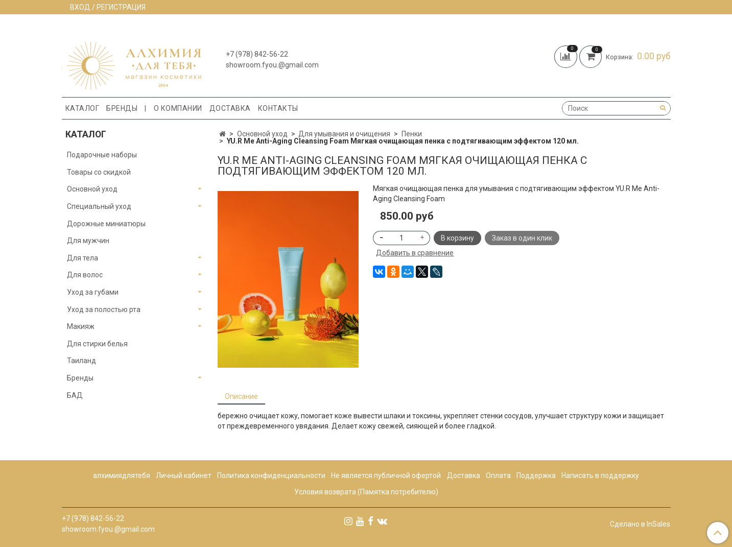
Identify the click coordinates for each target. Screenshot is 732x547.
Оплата (498, 475)
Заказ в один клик (522, 238)
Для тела (82, 258)
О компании (178, 108)
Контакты (278, 108)
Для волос (85, 275)
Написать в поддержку (600, 475)
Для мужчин (88, 240)
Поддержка (536, 475)
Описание (241, 396)
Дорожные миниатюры (106, 224)
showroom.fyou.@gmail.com (272, 65)
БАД (75, 395)
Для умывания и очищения (344, 134)
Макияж (81, 326)
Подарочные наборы (102, 155)
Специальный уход (99, 206)
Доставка (230, 108)
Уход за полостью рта (103, 309)
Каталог (82, 108)
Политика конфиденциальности (271, 475)
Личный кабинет (183, 475)
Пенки (412, 134)
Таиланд (81, 360)
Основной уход (262, 134)
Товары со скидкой (99, 172)
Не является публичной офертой (386, 475)
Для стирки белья (97, 344)
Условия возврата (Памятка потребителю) (366, 492)
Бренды (121, 108)
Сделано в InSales (640, 524)
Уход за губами (93, 292)
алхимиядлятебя (121, 475)
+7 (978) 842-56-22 (257, 54)
